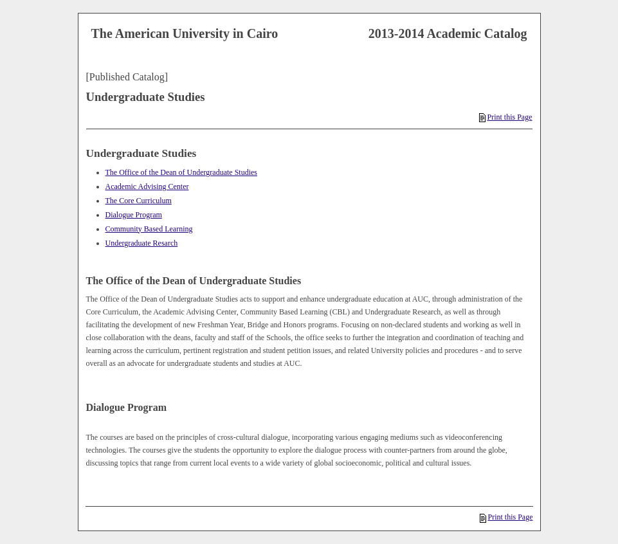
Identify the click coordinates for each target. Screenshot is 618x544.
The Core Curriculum (138, 200)
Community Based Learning (149, 228)
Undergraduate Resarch (141, 243)
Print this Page (505, 117)
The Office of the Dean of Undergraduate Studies (181, 172)
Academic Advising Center (147, 186)
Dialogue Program (133, 214)
